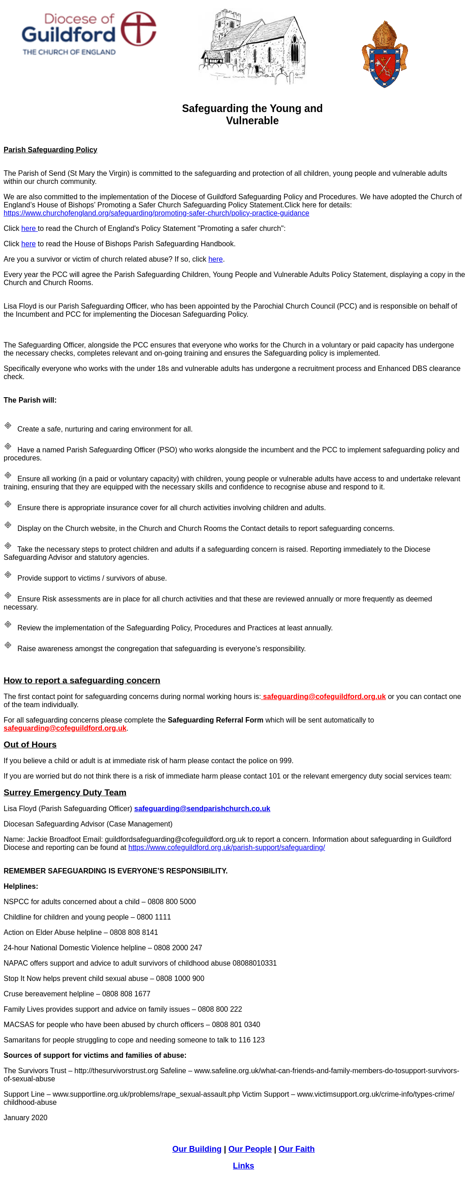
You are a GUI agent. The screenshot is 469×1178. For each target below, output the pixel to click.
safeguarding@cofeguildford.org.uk (323, 696)
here (29, 228)
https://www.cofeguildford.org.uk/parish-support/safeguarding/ (226, 847)
